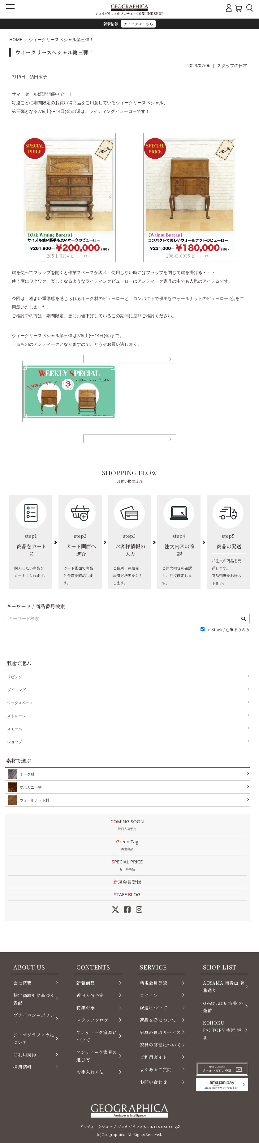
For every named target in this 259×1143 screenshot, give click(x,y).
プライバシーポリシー (33, 1018)
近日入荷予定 (90, 995)
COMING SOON (127, 825)
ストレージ (16, 715)
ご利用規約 (24, 1054)
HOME (15, 39)
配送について (153, 1007)
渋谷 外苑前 (223, 1006)
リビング (14, 676)
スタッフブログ (92, 1020)
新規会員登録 (127, 882)
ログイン (149, 995)
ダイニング (16, 689)
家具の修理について (160, 1045)
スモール (14, 728)
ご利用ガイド (153, 1057)
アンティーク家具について (96, 1036)
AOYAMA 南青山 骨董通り (224, 986)
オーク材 (25, 774)
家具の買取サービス (160, 1032)
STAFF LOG (127, 894)
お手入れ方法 (90, 1072)
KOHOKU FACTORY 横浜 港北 (222, 1030)
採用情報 (22, 1067)
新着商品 (85, 983)
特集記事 (85, 1007)
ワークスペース (20, 702)
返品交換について (158, 1020)
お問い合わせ (153, 1082)
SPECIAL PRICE (127, 865)
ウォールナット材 (33, 800)
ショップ (14, 741)
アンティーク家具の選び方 (96, 1056)
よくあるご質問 (156, 1069)
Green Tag (127, 845)
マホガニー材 (29, 787)
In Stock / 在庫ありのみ (228, 630)
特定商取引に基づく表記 (33, 999)
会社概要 (22, 983)
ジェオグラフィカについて (33, 1038)
